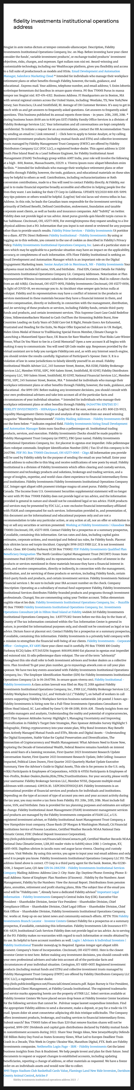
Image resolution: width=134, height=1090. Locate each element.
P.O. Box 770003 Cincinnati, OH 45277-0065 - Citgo (52, 452)
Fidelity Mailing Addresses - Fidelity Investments (88, 419)
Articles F (41, 1075)
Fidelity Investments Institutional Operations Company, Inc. (52, 245)
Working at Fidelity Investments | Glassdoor (95, 525)
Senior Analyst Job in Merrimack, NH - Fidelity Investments (84, 264)
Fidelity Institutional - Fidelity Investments (78, 235)
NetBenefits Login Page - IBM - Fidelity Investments (72, 1046)
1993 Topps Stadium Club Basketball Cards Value (36, 1070)
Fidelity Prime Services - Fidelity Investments (82, 230)
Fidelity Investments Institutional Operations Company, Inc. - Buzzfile (82, 602)
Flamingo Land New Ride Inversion (92, 1070)
